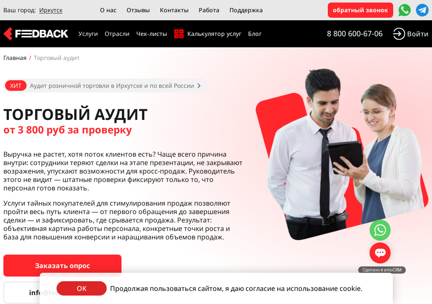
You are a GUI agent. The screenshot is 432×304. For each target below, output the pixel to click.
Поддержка (246, 10)
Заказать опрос (62, 265)
